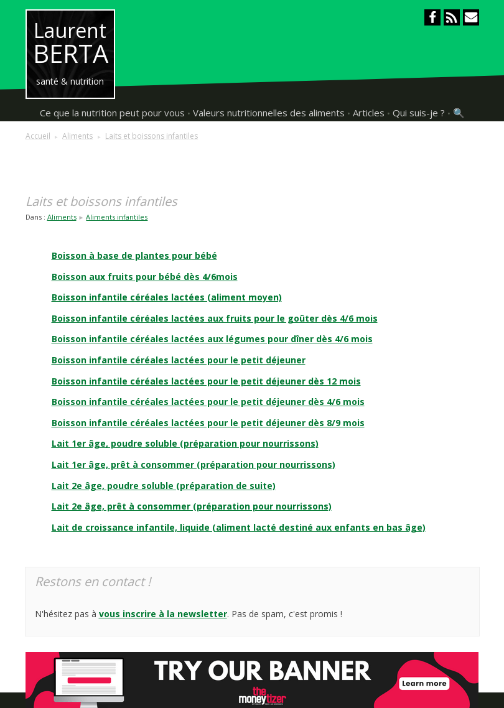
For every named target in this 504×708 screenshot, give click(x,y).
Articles (369, 112)
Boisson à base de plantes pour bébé (134, 255)
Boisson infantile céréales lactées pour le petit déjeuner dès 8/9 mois (208, 423)
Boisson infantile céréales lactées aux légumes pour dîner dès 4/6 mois (212, 339)
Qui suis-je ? (419, 112)
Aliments (62, 216)
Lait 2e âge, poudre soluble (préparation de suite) (164, 485)
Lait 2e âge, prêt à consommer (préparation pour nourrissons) (192, 506)
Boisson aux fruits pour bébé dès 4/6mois (145, 276)
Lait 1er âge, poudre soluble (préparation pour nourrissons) (185, 443)
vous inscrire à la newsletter (163, 614)
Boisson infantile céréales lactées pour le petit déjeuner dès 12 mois (206, 381)
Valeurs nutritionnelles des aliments (269, 112)
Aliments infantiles (116, 216)
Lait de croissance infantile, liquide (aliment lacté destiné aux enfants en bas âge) (239, 527)
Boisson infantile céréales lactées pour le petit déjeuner (179, 360)
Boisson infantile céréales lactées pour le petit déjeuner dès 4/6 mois (208, 402)
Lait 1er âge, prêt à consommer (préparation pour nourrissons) (193, 464)
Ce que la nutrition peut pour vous (112, 112)
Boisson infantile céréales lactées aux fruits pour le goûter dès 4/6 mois (215, 318)
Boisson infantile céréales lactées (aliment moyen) (167, 297)
